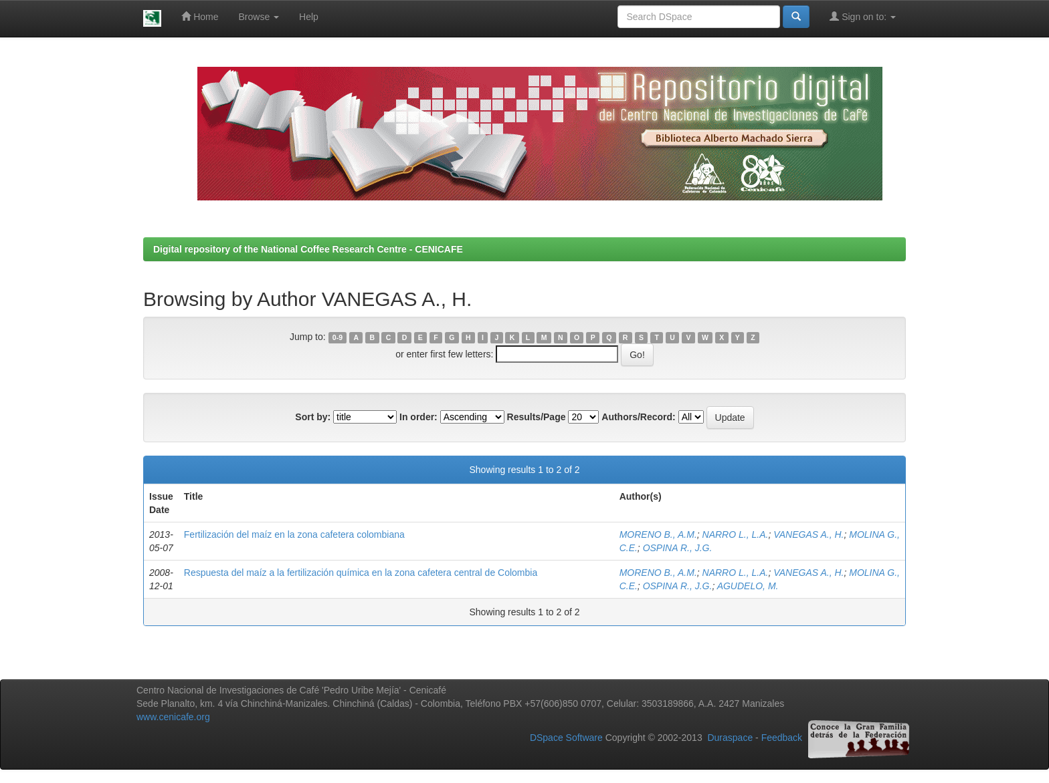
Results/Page (536, 417)
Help (308, 16)
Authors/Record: (638, 417)
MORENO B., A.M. (658, 534)
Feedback (781, 737)
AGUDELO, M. (748, 586)
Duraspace (730, 737)
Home (199, 16)
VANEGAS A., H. (808, 534)
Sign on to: (863, 16)
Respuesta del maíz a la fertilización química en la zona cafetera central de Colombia (360, 572)
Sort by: (312, 417)
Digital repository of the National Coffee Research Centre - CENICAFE (308, 249)
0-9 (337, 337)
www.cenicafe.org (173, 717)
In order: (418, 417)
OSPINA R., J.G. (677, 547)
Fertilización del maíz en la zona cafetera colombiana (294, 534)
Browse (259, 16)
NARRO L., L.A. (735, 534)
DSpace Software (566, 737)
